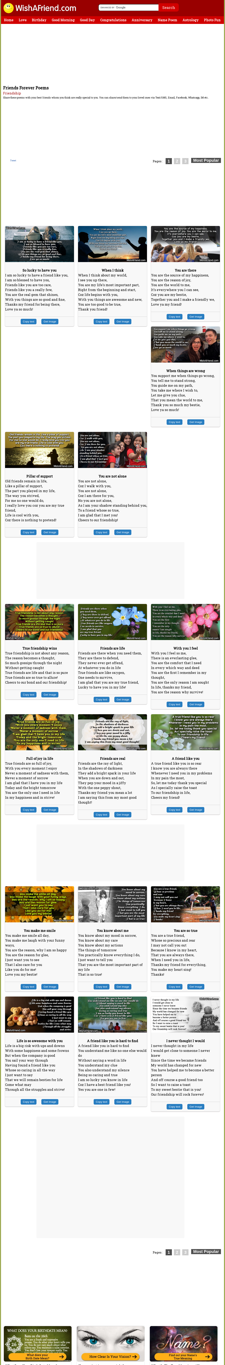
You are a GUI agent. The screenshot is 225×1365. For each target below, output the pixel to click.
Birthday (39, 20)
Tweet (13, 160)
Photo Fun (212, 20)
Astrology (190, 20)
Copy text (28, 321)
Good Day (87, 20)
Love (23, 20)
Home (8, 20)
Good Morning (63, 20)
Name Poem (167, 20)
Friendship (12, 93)
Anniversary (142, 20)
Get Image (50, 321)
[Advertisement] (113, 54)
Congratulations (113, 20)
